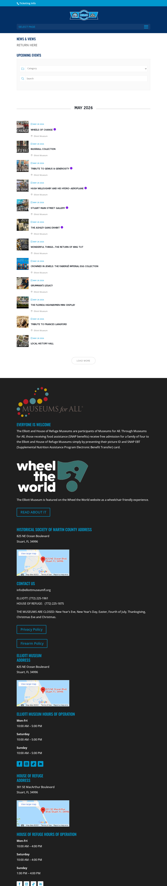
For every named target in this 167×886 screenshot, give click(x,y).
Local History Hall (42, 343)
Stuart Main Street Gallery (48, 208)
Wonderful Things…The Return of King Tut (57, 247)
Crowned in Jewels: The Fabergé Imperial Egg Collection (64, 266)
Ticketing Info (27, 3)
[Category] (86, 69)
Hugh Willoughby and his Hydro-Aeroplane (57, 188)
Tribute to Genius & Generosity (50, 168)
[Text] (86, 78)
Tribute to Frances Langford (49, 324)
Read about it (33, 512)
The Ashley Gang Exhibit (45, 227)
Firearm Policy (32, 643)
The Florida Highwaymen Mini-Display (53, 305)
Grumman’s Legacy (42, 285)
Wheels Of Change (42, 129)
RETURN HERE (27, 45)
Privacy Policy (31, 629)
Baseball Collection (43, 149)
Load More (83, 360)
